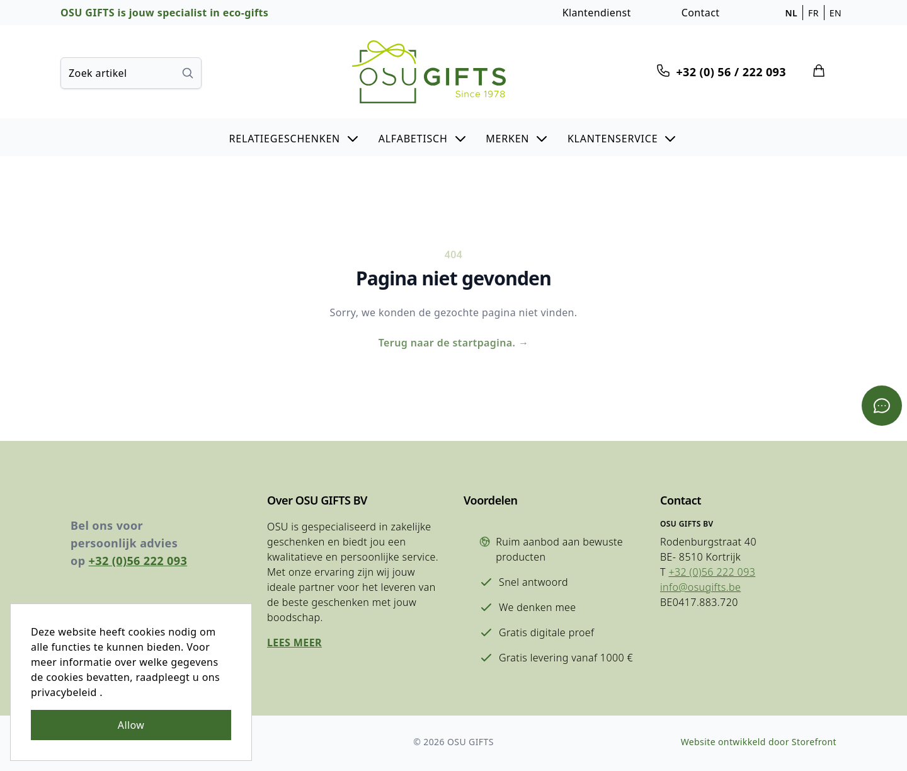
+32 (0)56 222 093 (138, 560)
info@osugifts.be (700, 587)
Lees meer (294, 642)
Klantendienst (596, 13)
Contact (701, 13)
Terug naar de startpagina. (454, 343)
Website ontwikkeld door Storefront (758, 742)
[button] (295, 137)
